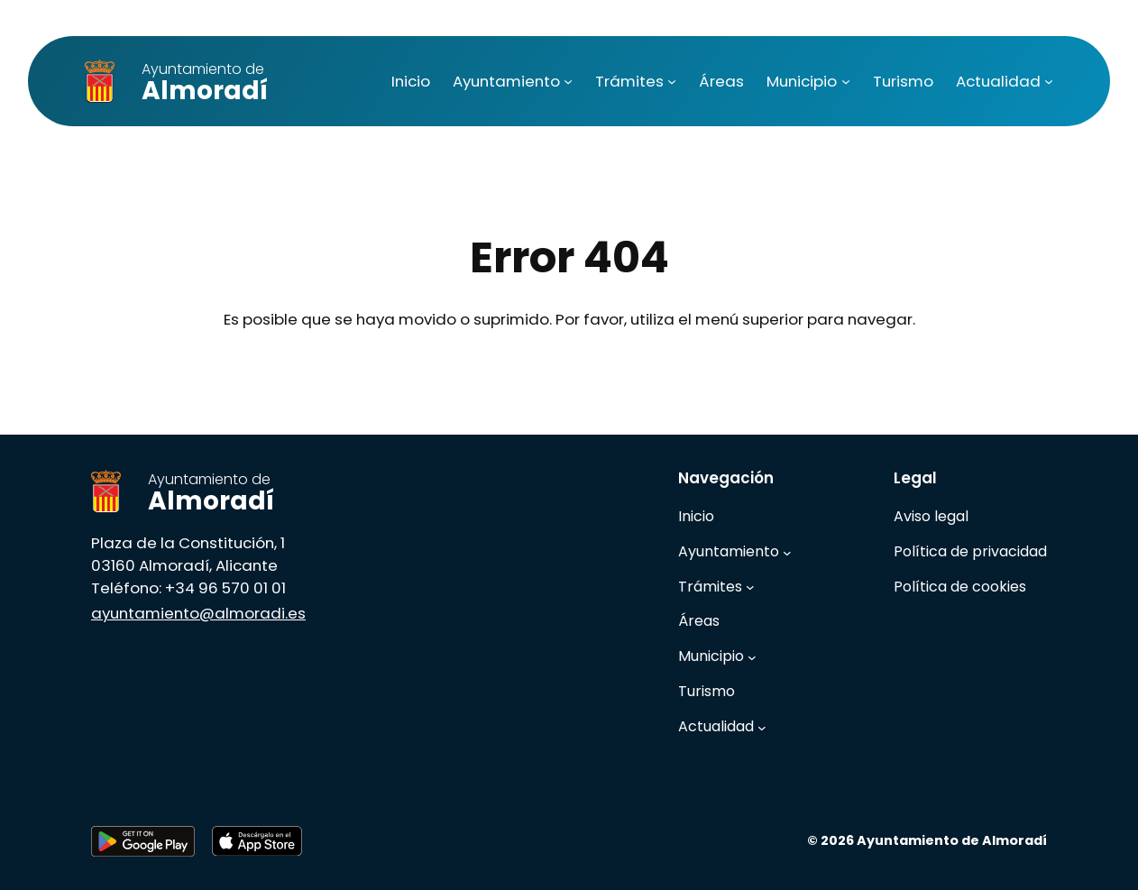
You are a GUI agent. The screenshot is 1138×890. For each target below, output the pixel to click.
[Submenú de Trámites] (671, 81)
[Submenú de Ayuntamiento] (568, 81)
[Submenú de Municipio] (845, 81)
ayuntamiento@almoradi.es (198, 613)
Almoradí (205, 83)
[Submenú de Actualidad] (1048, 81)
